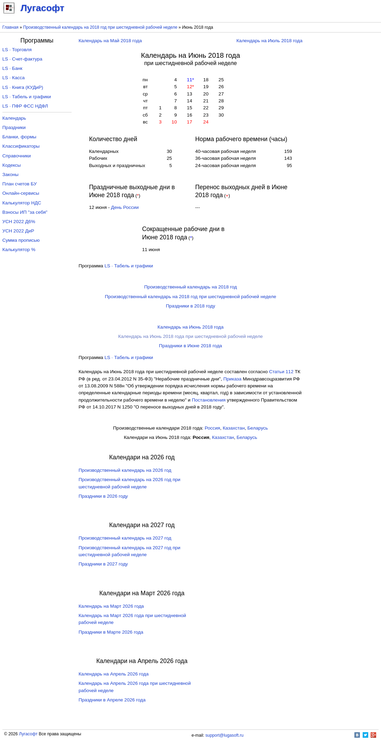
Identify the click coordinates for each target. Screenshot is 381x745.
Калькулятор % (18, 249)
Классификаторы (21, 146)
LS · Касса (13, 77)
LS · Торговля (17, 49)
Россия (212, 428)
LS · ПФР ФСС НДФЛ (25, 106)
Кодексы (11, 165)
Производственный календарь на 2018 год (190, 286)
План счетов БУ (19, 183)
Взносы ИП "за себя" (24, 212)
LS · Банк (12, 68)
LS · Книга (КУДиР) (22, 87)
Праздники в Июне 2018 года (190, 345)
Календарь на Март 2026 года (111, 606)
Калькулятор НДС (21, 202)
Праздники (14, 127)
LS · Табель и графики (128, 265)
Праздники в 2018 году (190, 306)
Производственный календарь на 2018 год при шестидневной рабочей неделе (100, 27)
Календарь (14, 118)
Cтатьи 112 (281, 371)
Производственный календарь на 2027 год (124, 538)
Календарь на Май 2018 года (110, 40)
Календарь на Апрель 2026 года (113, 674)
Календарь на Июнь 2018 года (191, 327)
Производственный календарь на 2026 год (124, 470)
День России (125, 207)
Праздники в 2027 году (103, 564)
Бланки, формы (19, 136)
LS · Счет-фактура (22, 59)
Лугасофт (28, 734)
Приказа (232, 378)
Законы (10, 174)
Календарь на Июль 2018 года (269, 40)
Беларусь (257, 428)
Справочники (16, 155)
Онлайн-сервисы (20, 193)
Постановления (209, 400)
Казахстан (234, 428)
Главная (10, 27)
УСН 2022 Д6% (18, 221)
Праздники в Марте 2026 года (110, 632)
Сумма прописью (21, 240)
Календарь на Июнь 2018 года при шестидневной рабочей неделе (190, 336)
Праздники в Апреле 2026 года (112, 699)
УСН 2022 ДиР (18, 230)
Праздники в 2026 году (103, 496)
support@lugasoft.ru (224, 735)
